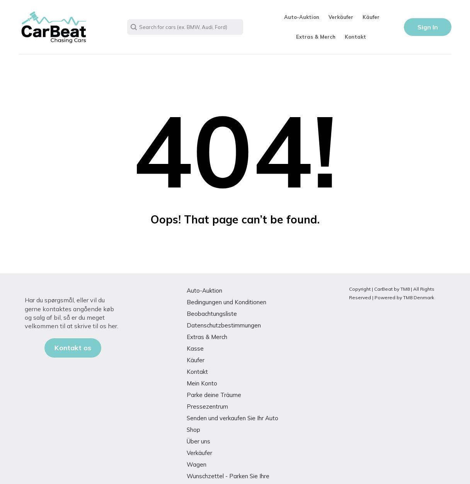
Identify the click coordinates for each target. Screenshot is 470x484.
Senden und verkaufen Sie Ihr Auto (232, 418)
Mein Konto (202, 383)
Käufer (371, 17)
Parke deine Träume (214, 395)
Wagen (196, 464)
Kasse (195, 348)
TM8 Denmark (418, 297)
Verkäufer (341, 17)
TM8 (405, 289)
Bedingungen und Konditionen (226, 302)
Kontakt (355, 37)
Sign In (427, 27)
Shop (193, 429)
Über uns (198, 441)
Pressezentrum (207, 406)
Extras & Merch (315, 37)
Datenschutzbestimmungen (224, 325)
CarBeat (383, 289)
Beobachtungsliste (212, 313)
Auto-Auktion (301, 17)
